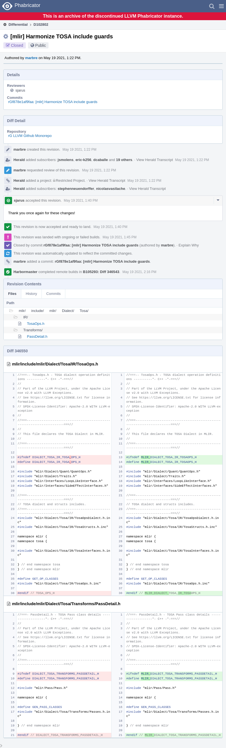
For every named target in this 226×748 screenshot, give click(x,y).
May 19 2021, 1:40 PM (81, 200)
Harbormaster (25, 272)
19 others (124, 160)
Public (40, 45)
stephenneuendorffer (76, 189)
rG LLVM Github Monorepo (30, 136)
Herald (19, 160)
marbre (31, 58)
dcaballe (100, 160)
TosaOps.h (35, 323)
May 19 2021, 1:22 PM (79, 150)
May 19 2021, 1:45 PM (120, 237)
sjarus (20, 90)
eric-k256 (83, 160)
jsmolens (65, 160)
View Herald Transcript (154, 160)
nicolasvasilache (110, 189)
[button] (221, 6)
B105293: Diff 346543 (101, 272)
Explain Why (189, 245)
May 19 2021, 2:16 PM (139, 272)
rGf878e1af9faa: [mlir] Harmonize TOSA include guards (52, 102)
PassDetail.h (37, 336)
